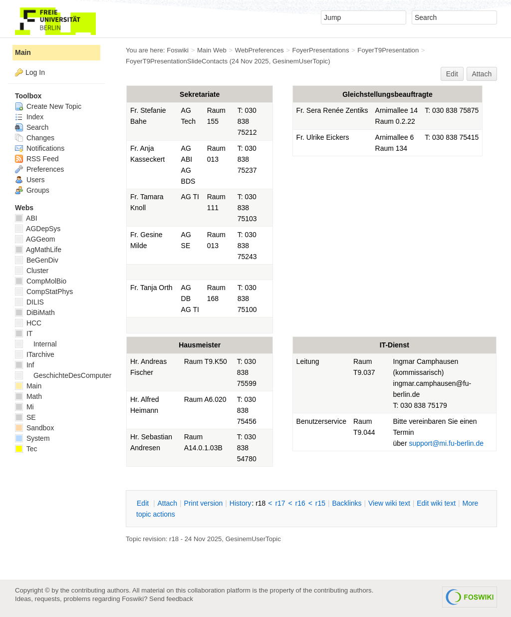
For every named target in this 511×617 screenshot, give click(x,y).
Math (28, 396)
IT (23, 333)
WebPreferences (259, 50)
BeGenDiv (36, 260)
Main (23, 52)
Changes (34, 138)
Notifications (39, 148)
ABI (26, 218)
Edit (452, 74)
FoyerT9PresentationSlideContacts (177, 61)
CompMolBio (40, 281)
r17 (280, 503)
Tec (26, 449)
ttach (167, 503)
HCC (28, 323)
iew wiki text (389, 503)
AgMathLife (38, 250)
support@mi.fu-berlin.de (446, 443)
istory (241, 503)
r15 (320, 503)
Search (31, 127)
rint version (203, 503)
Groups (32, 190)
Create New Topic (48, 106)
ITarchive (34, 354)
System (32, 438)
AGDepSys (37, 229)
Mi (24, 407)
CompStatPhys (44, 292)
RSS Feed (36, 159)
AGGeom (35, 239)
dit (144, 503)
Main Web (212, 50)
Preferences (39, 169)
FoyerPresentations (320, 50)
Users (29, 180)
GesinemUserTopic (300, 61)
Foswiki (178, 50)
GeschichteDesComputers (65, 375)
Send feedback (171, 599)
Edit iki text (436, 503)
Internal (36, 344)
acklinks (346, 503)
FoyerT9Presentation (388, 50)
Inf (24, 365)
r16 (300, 503)
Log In (35, 72)
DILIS (29, 302)
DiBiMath (35, 312)
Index (29, 117)
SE (25, 417)
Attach (482, 74)
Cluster (31, 271)
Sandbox (34, 428)
